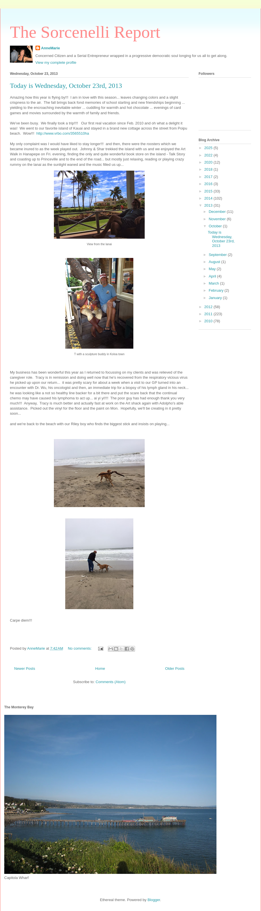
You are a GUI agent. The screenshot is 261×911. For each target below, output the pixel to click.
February (217, 290)
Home (100, 668)
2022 (209, 155)
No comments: (80, 648)
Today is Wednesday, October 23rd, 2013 (66, 85)
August (215, 262)
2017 (209, 177)
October (216, 226)
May (213, 269)
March (214, 283)
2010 (209, 321)
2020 (209, 162)
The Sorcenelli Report (85, 32)
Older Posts (174, 668)
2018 (209, 169)
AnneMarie (50, 48)
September (218, 255)
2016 (209, 184)
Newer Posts (24, 668)
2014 (209, 198)
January (216, 298)
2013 (209, 205)
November (218, 219)
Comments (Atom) (110, 682)
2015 (209, 191)
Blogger (154, 900)
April (213, 276)
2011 (209, 314)
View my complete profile (55, 62)
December (218, 211)
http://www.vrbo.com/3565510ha (63, 133)
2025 (209, 148)
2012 (209, 307)
